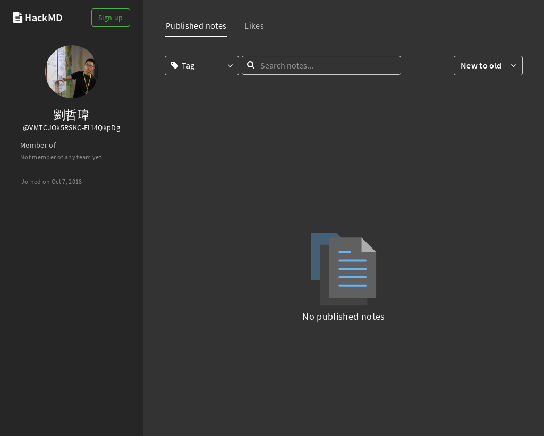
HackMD (43, 17)
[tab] (196, 27)
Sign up (110, 17)
